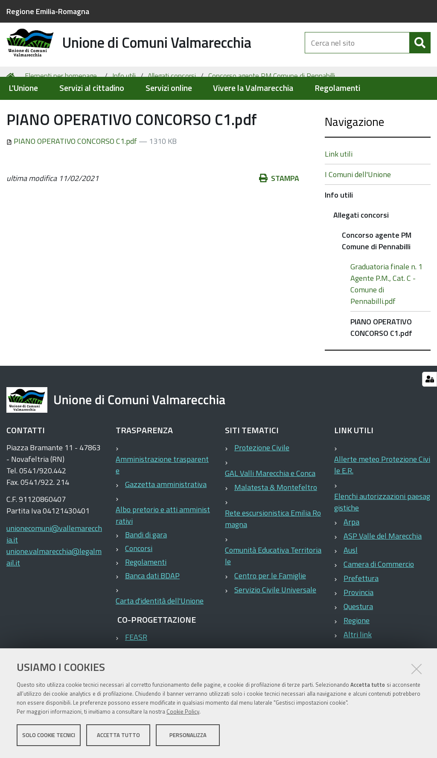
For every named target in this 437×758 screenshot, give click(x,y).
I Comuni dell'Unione (358, 207)
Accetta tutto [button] (118, 736)
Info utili (124, 109)
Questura (358, 639)
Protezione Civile (261, 481)
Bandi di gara (146, 568)
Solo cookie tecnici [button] (48, 736)
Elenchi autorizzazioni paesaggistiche (382, 535)
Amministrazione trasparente (162, 498)
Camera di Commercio (379, 597)
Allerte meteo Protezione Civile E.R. (382, 498)
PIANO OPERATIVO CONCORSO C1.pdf (72, 175)
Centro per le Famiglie (270, 609)
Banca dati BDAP (152, 609)
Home (11, 109)
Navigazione (354, 154)
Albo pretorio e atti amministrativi (163, 548)
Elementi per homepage (61, 109)
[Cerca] (420, 50)
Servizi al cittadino (91, 88)
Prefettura (361, 611)
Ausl (351, 583)
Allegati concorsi (172, 109)
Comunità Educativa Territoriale (273, 589)
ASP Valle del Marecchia (383, 569)
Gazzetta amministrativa (166, 517)
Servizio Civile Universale (275, 623)
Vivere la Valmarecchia (253, 88)
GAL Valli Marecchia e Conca (270, 506)
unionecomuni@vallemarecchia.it (54, 567)
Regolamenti (337, 88)
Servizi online (169, 88)
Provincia (358, 625)
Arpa (351, 555)
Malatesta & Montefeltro (275, 520)
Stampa (279, 212)
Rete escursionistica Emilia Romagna (273, 551)
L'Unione (23, 88)
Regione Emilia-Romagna (47, 11)
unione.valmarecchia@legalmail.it (54, 590)
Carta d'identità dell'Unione (160, 634)
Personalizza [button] (188, 736)
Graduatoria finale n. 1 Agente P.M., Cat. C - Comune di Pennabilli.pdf (386, 317)
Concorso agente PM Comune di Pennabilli (271, 109)
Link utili (339, 187)
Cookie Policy (182, 712)
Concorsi (138, 581)
